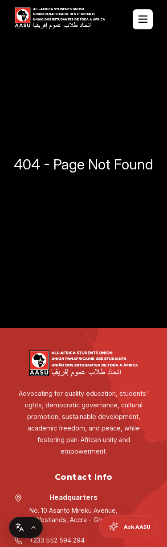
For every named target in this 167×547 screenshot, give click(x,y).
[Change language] (26, 527)
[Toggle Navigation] (143, 19)
